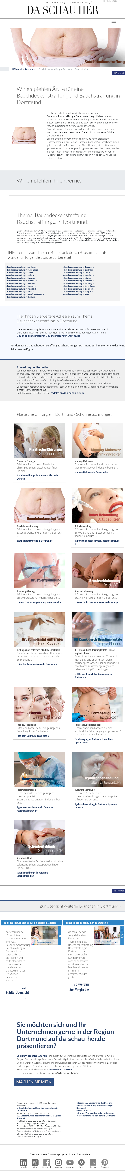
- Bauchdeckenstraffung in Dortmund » (21, 280)
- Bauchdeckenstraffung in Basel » (19, 272)
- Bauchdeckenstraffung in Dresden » (20, 283)
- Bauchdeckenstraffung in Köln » (76, 272)
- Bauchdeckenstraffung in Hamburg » (21, 296)
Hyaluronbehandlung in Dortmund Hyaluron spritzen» (96, 806)
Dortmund (30, 69)
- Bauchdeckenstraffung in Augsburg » (21, 267)
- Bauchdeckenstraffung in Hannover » (78, 267)
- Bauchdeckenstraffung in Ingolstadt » (78, 269)
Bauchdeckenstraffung (27, 540)
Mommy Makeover (84, 472)
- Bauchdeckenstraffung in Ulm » (76, 294)
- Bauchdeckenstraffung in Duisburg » (21, 286)
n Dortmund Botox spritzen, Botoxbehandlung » (97, 542)
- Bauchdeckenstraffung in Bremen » (20, 278)
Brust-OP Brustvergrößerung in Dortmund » (40, 602)
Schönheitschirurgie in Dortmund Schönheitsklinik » (32, 874)
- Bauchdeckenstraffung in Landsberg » (78, 275)
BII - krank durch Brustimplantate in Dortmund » (93, 675)
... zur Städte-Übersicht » (17, 992)
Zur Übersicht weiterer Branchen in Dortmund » (80, 906)
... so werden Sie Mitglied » (79, 987)
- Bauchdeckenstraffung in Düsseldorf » (21, 288)
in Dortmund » (100, 472)
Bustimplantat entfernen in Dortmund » (38, 664)
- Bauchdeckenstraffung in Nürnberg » (78, 283)
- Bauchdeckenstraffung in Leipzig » (77, 278)
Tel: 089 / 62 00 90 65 (60, 1069)
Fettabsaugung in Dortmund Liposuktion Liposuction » (94, 740)
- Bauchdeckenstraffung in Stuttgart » (78, 291)
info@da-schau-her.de (65, 1073)
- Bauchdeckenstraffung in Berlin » (20, 275)
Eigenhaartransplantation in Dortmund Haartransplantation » (35, 809)
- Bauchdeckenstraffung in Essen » (20, 291)
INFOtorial (16, 69)
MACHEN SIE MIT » (33, 1082)
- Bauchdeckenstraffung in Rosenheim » (79, 288)
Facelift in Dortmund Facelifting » (33, 736)
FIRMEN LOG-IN (111, 1)
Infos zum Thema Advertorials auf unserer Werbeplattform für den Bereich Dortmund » (96, 1114)
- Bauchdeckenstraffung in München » (78, 280)
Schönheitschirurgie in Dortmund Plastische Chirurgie (37, 477)
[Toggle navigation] (113, 23)
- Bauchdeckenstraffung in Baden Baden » (22, 269)
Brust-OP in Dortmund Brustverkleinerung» (98, 602)
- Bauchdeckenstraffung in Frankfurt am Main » (25, 294)
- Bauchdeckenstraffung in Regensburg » (79, 286)
